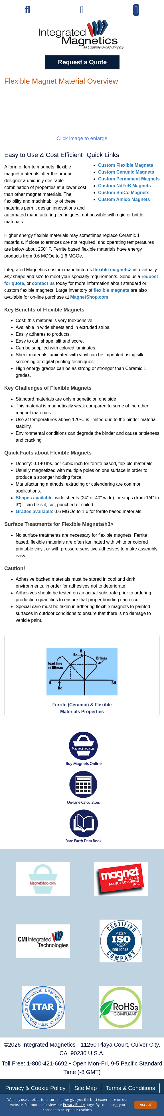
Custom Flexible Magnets (125, 165)
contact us (43, 283)
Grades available (34, 511)
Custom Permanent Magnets (129, 178)
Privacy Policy (74, 1104)
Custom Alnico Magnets (124, 199)
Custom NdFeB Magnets (124, 185)
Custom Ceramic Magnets (126, 172)
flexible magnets (111, 269)
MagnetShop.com (89, 297)
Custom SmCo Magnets (123, 192)
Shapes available (34, 497)
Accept (145, 1104)
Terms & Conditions (130, 1088)
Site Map (85, 1088)
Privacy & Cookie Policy (35, 1088)
